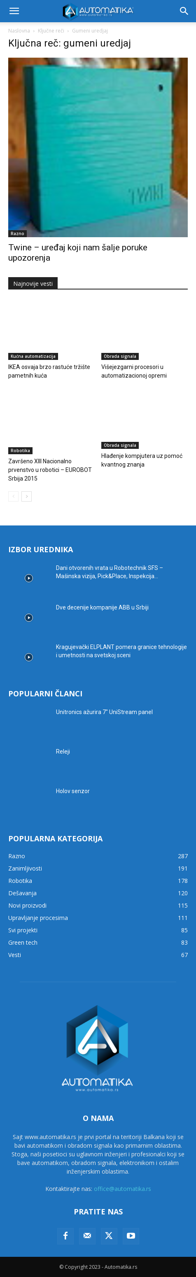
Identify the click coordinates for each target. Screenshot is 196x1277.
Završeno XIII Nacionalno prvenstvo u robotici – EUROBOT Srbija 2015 (50, 470)
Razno (17, 233)
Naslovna (19, 30)
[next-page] (26, 496)
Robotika (20, 450)
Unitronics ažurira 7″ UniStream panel (104, 712)
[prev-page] (13, 496)
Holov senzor (73, 791)
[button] (14, 11)
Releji (63, 751)
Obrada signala (120, 356)
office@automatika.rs (122, 1189)
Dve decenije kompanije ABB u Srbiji (102, 607)
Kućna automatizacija (33, 356)
